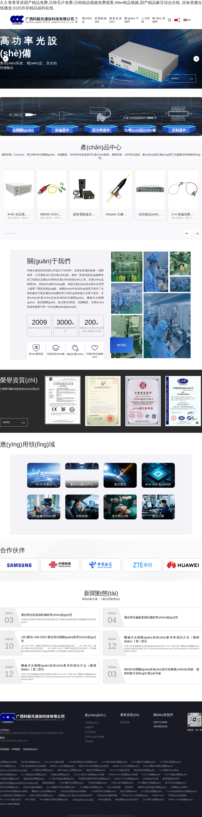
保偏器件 (89, 727)
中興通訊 (15, 749)
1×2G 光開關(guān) (151, 774)
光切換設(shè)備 (150, 778)
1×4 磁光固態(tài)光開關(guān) (82, 762)
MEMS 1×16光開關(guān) (180, 799)
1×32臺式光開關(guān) (42, 770)
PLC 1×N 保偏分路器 (120, 770)
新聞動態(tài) (100, 20)
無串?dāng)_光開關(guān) (69, 770)
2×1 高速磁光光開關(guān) (33, 774)
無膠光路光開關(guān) (33, 778)
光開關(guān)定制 (8, 762)
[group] (19, 196)
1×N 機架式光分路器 (169, 770)
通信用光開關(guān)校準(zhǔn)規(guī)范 (19, 783)
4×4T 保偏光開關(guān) (176, 774)
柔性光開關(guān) (8, 774)
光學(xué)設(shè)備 (94, 736)
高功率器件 (90, 732)
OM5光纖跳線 (104, 799)
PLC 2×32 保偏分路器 (10, 799)
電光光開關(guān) (128, 791)
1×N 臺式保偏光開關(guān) (114, 762)
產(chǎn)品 (87, 20)
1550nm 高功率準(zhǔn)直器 (13, 770)
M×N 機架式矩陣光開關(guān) (54, 799)
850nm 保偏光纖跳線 (10, 804)
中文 (177, 20)
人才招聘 (145, 20)
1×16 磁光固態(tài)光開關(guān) (181, 791)
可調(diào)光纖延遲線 (107, 795)
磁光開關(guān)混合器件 (126, 799)
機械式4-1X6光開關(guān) (44, 791)
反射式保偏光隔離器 (32, 787)
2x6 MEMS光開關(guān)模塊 (13, 791)
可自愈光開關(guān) (97, 783)
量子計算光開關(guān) (175, 783)
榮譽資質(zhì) (115, 20)
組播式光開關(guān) (95, 770)
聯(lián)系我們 (158, 20)
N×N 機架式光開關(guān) (143, 762)
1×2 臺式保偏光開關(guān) (61, 778)
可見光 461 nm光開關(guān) (134, 795)
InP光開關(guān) (8, 766)
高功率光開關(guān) (30, 762)
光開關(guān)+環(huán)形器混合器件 (75, 795)
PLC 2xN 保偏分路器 (54, 762)
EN (186, 20)
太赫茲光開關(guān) (60, 774)
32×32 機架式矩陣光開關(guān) (158, 766)
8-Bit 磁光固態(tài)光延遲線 (73, 791)
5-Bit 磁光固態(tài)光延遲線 (33, 766)
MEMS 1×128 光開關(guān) (126, 766)
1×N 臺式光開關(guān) (153, 799)
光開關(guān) (91, 722)
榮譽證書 (124, 722)
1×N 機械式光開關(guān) (149, 783)
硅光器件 (129, 787)
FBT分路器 (30, 799)
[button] (6, 59)
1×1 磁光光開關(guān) (151, 791)
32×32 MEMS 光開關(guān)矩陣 (89, 774)
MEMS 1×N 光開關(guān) (126, 778)
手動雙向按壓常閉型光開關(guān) (94, 778)
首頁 (76, 20)
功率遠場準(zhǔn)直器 (82, 800)
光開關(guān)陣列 (179, 787)
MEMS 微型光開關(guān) (41, 795)
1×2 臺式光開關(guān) (170, 762)
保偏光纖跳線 (48, 783)
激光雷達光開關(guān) (144, 770)
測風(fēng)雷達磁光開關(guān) (152, 787)
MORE (182, 78)
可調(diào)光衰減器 (177, 795)
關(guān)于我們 (131, 20)
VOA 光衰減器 (114, 787)
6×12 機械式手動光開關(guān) (61, 787)
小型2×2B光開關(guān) (122, 783)
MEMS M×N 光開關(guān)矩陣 (123, 774)
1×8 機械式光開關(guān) (91, 787)
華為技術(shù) (30, 749)
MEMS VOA (158, 795)
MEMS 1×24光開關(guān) (62, 766)
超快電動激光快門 (171, 778)
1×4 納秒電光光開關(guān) (103, 791)
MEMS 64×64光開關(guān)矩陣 (94, 766)
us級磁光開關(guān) (9, 778)
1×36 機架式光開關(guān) (71, 783)
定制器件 (89, 741)
